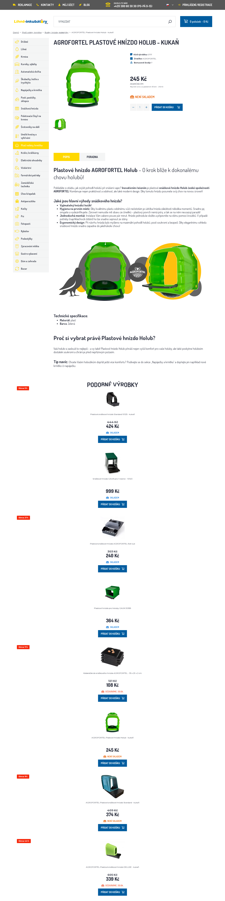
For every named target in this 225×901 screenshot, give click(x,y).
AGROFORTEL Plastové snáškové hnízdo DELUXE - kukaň (112, 867)
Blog (84, 5)
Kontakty (45, 5)
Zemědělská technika (23, 184)
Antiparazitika (24, 201)
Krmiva (20, 56)
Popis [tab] (66, 157)
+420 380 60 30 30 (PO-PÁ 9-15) (129, 4)
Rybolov (21, 231)
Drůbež (20, 41)
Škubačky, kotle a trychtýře (26, 81)
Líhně (20, 49)
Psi (18, 216)
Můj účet (66, 5)
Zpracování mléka (26, 246)
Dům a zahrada (24, 261)
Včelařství (22, 168)
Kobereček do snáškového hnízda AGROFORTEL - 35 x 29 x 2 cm (112, 673)
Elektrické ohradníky (27, 160)
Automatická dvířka (27, 71)
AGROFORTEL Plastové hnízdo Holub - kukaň (113, 737)
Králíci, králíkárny (26, 153)
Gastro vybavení (25, 253)
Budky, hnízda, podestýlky (56, 32)
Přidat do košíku (167, 107)
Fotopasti (21, 223)
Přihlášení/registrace (195, 5)
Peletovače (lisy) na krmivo (27, 117)
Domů (16, 32)
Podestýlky (22, 238)
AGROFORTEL (149, 58)
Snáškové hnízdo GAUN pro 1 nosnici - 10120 (112, 479)
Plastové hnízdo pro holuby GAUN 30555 (112, 608)
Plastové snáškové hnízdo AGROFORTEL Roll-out (112, 544)
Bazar (20, 268)
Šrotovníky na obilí (26, 127)
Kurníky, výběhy (25, 64)
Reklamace (22, 5)
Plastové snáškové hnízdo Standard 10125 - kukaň (112, 414)
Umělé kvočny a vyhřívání (25, 136)
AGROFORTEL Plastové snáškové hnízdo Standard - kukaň (112, 802)
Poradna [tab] (92, 157)
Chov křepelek (24, 193)
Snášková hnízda (25, 108)
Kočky (20, 208)
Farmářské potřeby (26, 175)
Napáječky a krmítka (27, 90)
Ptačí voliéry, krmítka (32, 32)
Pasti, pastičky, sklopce (24, 99)
